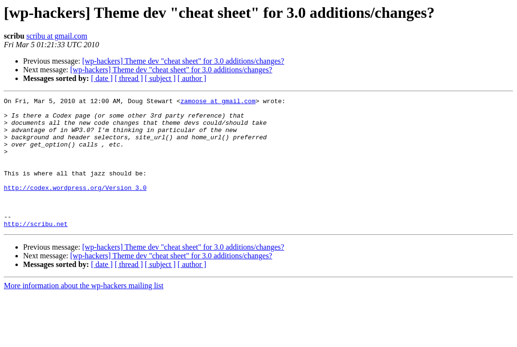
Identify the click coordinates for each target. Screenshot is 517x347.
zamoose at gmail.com (218, 102)
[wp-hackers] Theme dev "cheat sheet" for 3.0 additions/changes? (183, 61)
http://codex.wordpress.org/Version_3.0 (75, 206)
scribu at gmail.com (57, 36)
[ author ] (192, 78)
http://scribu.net (36, 249)
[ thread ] (129, 78)
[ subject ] (160, 78)
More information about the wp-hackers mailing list (83, 311)
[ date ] (102, 78)
